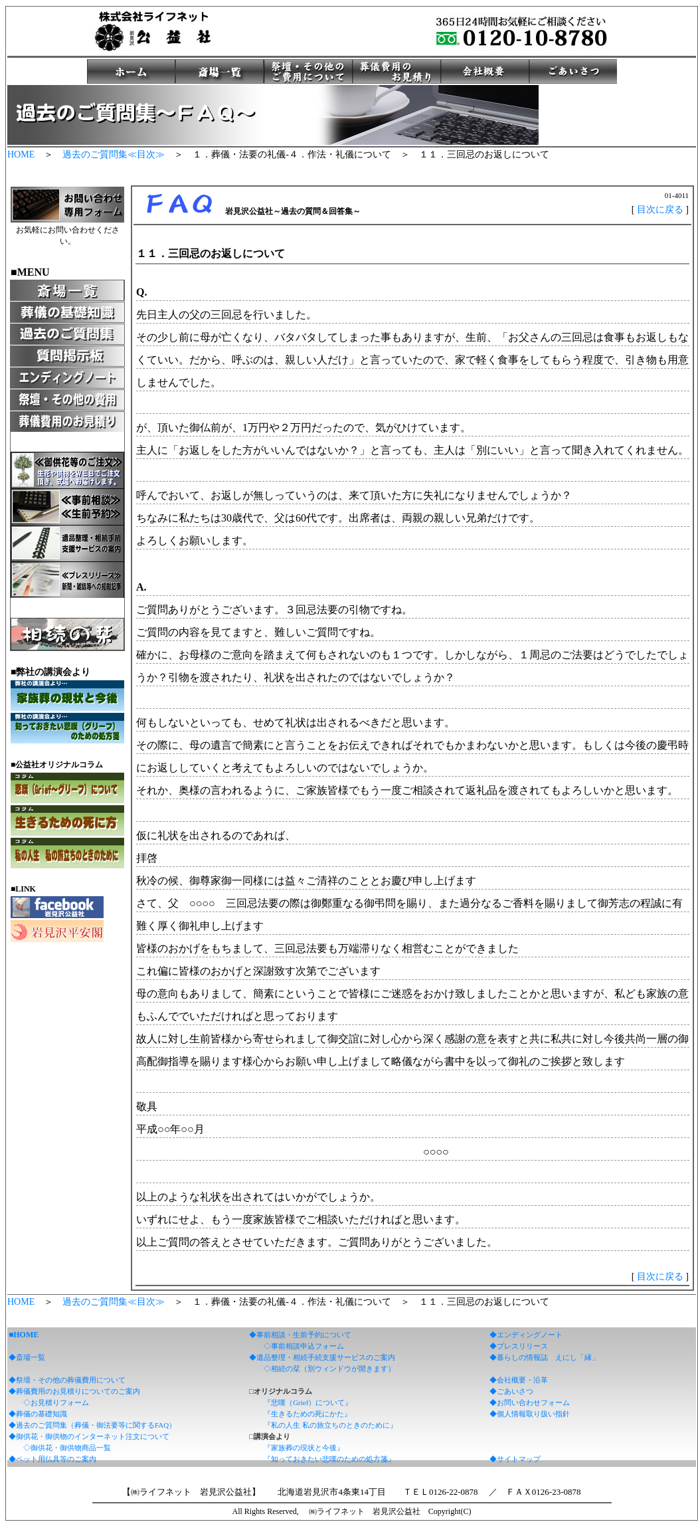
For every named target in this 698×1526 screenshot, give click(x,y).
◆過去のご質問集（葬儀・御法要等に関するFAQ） (92, 1425)
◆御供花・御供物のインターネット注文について (89, 1436)
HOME (21, 154)
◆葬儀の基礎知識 (38, 1414)
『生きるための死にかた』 (307, 1414)
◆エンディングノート (526, 1335)
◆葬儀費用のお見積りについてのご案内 (74, 1391)
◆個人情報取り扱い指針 (529, 1414)
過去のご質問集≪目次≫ (113, 154)
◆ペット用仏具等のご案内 (52, 1459)
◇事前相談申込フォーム (304, 1346)
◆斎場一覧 (27, 1357)
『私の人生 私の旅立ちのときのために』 (330, 1425)
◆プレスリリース (518, 1346)
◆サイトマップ (515, 1459)
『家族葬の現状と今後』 (304, 1448)
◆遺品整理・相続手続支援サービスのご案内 (322, 1357)
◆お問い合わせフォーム (529, 1402)
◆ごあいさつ (511, 1391)
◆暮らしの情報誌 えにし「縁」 (544, 1357)
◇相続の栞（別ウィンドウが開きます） (329, 1369)
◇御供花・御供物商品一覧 (67, 1448)
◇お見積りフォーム (56, 1402)
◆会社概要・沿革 (518, 1380)
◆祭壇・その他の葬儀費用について (67, 1380)
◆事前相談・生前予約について (300, 1335)
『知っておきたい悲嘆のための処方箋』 (329, 1459)
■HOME (24, 1334)
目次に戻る (660, 210)
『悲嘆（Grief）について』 (308, 1402)
